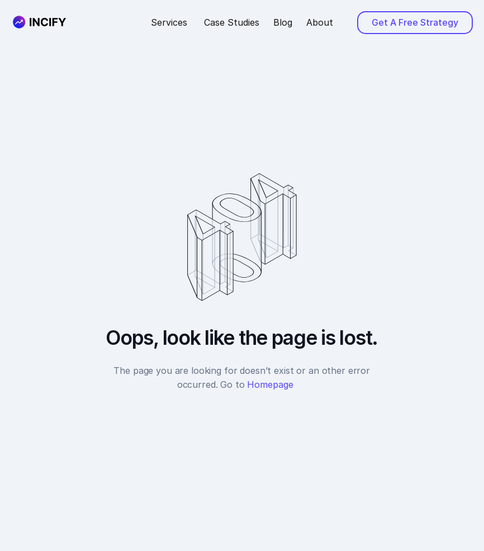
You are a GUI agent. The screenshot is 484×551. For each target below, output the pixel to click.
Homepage (276, 384)
